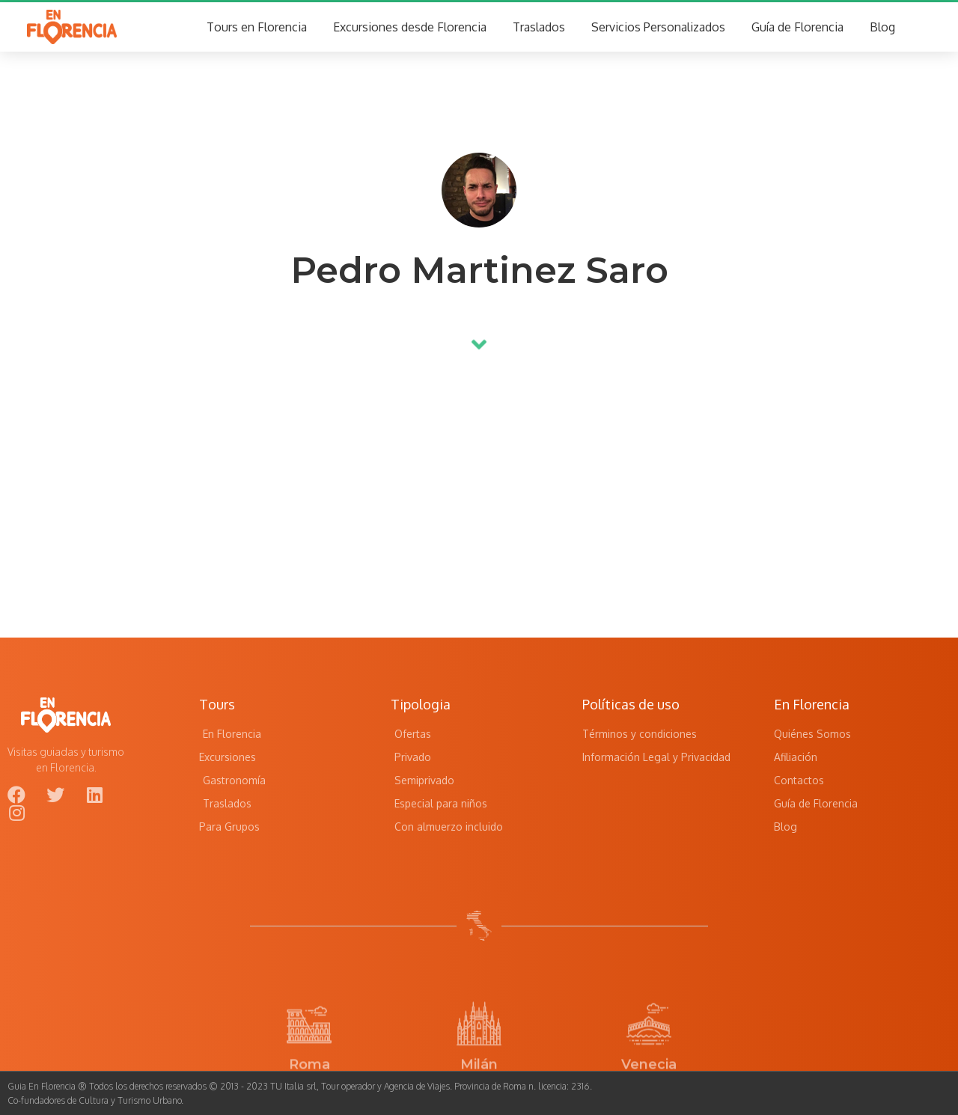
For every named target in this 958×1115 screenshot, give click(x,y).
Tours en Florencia (257, 26)
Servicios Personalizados (658, 26)
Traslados (539, 26)
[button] (479, 338)
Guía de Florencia (797, 26)
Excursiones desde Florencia (409, 26)
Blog (882, 26)
